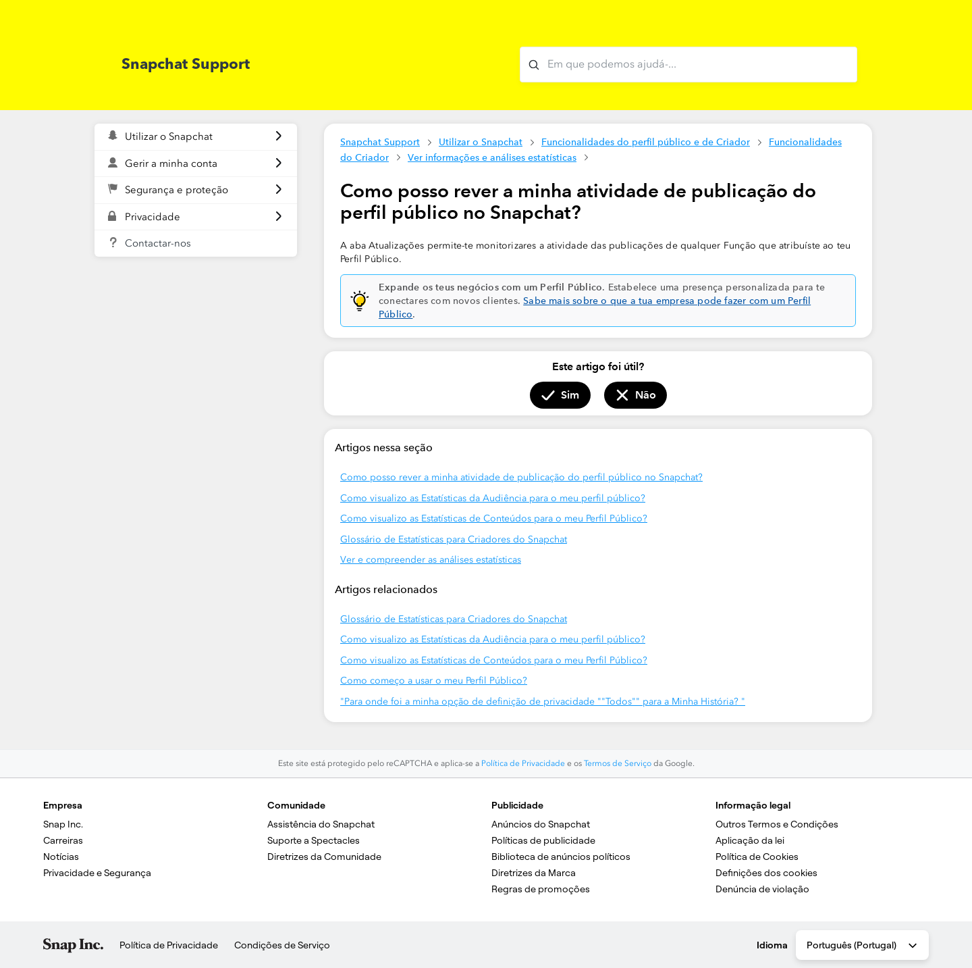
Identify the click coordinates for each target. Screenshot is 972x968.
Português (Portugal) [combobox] (863, 945)
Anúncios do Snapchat (540, 824)
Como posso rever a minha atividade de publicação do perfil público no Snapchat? (521, 477)
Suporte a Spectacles (313, 840)
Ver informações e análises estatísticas (492, 157)
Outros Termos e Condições (777, 824)
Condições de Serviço (282, 945)
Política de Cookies (757, 856)
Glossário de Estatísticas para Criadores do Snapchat (453, 539)
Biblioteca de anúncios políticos (560, 856)
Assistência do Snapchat (321, 824)
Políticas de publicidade (543, 840)
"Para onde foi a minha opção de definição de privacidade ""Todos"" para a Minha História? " (542, 701)
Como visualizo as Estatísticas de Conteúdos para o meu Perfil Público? (493, 518)
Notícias (61, 856)
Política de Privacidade (523, 763)
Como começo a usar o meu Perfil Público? (433, 680)
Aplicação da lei (750, 840)
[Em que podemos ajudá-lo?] (688, 64)
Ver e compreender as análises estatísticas (430, 559)
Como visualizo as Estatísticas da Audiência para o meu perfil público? (492, 498)
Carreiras (63, 840)
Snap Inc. (63, 824)
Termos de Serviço (617, 763)
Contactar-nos (158, 243)
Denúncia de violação (762, 889)
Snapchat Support (380, 142)
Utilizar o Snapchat (480, 142)
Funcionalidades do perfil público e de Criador (645, 142)
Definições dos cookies (766, 873)
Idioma (772, 945)
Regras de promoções (540, 889)
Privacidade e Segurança (97, 873)
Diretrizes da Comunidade (324, 856)
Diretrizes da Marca (533, 873)
